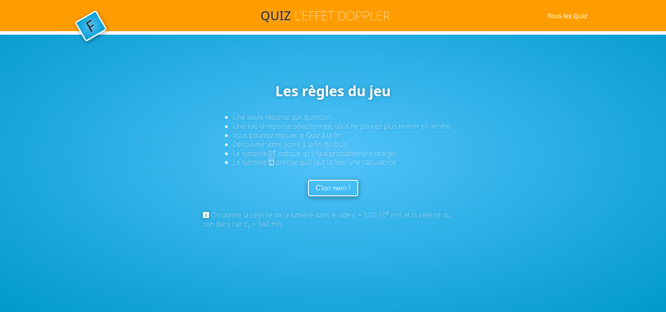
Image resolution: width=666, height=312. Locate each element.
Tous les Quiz (566, 15)
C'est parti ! (333, 188)
